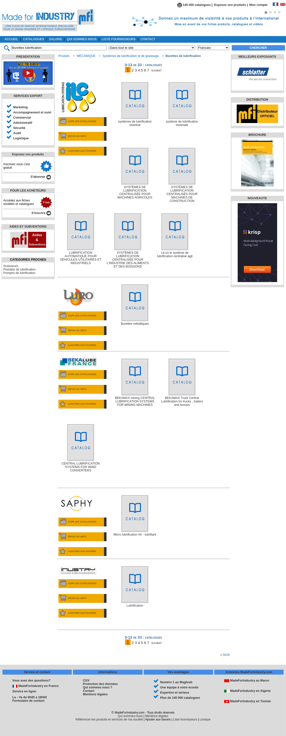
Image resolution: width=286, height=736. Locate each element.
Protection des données (100, 684)
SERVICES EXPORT (28, 96)
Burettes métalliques (135, 304)
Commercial (22, 117)
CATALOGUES (33, 39)
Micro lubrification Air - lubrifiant (134, 515)
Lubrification (134, 586)
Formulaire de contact (28, 700)
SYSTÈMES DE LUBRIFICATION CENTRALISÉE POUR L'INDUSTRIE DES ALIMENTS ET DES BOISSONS (128, 240)
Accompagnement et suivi (32, 112)
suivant (156, 70)
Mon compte (260, 5)
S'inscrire (41, 213)
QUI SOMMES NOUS (82, 39)
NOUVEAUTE (257, 198)
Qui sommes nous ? (97, 687)
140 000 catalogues (194, 5)
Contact (88, 691)
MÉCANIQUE (86, 56)
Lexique (205, 719)
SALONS (55, 39)
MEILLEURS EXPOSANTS (257, 56)
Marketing (20, 107)
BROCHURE (257, 135)
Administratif (22, 123)
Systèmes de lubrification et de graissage (131, 56)
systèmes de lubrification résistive (135, 104)
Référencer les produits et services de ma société (109, 719)
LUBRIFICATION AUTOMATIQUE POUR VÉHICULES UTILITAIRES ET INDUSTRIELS (80, 239)
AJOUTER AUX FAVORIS (77, 151)
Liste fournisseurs (185, 719)
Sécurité (19, 128)
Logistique (21, 138)
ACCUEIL (11, 39)
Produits (64, 56)
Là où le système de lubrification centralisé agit (174, 235)
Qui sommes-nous (130, 716)
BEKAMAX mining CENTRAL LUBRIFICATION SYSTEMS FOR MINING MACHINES (135, 383)
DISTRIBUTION (257, 99)
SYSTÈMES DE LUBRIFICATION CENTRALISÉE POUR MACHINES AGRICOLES (134, 173)
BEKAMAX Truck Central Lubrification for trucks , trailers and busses (182, 383)
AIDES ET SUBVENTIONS (28, 226)
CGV (86, 680)
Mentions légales (95, 694)
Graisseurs (10, 266)
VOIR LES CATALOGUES (77, 121)
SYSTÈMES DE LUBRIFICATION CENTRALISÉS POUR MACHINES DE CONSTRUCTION (181, 175)
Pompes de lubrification (19, 273)
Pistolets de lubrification (19, 269)
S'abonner (41, 177)
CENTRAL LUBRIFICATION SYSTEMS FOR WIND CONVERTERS (80, 448)
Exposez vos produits (230, 5)
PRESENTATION (28, 56)
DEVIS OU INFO (72, 136)
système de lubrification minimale (182, 104)
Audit (17, 133)
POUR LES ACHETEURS (28, 190)
